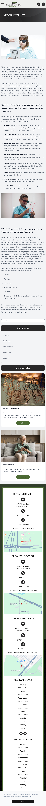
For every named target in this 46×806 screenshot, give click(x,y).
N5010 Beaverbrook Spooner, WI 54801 (23, 567)
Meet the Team (8, 346)
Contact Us (6, 358)
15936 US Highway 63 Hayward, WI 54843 (23, 629)
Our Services (7, 341)
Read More (23, 423)
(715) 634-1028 (23, 640)
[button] (2, 4)
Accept (23, 801)
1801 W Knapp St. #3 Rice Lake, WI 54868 (23, 505)
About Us (6, 335)
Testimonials (7, 352)
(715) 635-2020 (23, 578)
